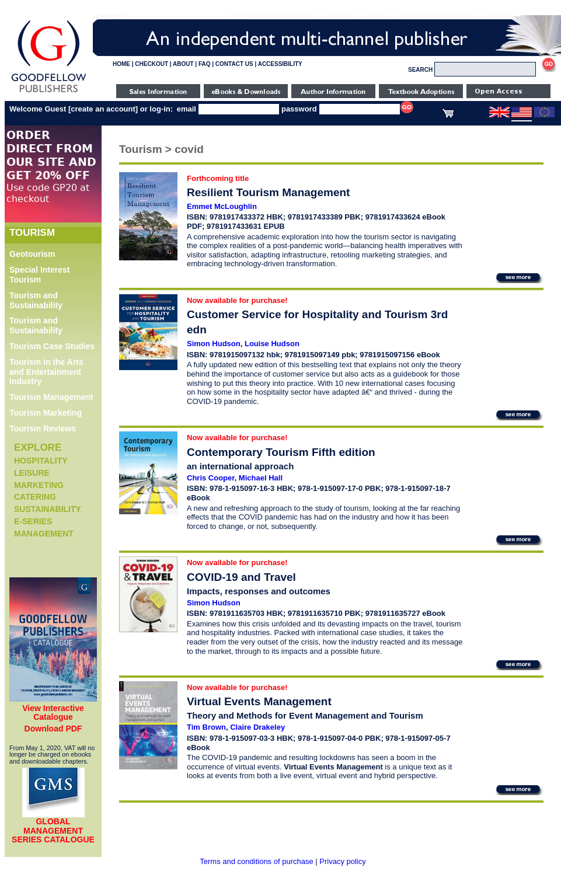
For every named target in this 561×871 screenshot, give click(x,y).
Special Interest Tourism (39, 274)
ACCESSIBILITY (280, 64)
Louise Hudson (272, 343)
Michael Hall (261, 477)
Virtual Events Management (259, 701)
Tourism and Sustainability (35, 300)
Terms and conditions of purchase (256, 861)
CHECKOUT (151, 64)
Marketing (39, 485)
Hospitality (41, 460)
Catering (35, 496)
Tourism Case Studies (52, 346)
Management (44, 533)
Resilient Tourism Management (268, 192)
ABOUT (183, 64)
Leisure (32, 473)
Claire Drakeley (257, 727)
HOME (121, 64)
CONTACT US (234, 64)
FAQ (204, 64)
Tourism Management (51, 397)
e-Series (33, 521)
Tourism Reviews (42, 428)
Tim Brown (206, 727)
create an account (103, 108)
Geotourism (32, 254)
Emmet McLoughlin (222, 206)
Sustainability (47, 509)
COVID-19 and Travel (241, 577)
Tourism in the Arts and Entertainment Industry (46, 371)
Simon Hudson (214, 343)
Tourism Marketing (45, 412)
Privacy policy (342, 861)
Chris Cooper (211, 477)
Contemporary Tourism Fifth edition (281, 452)
